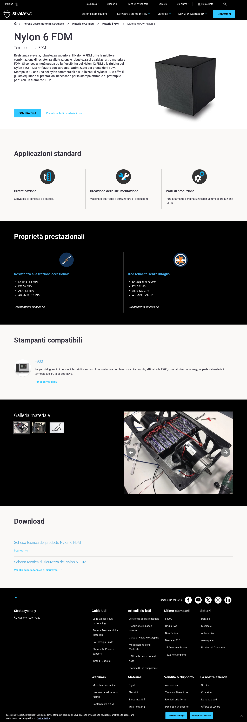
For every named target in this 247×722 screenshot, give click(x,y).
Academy (205, 685)
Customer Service (173, 690)
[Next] (226, 460)
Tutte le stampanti (173, 650)
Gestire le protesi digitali (104, 685)
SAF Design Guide (101, 640)
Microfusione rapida (102, 665)
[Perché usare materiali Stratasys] (68, 25)
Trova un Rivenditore (175, 670)
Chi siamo (182, 4)
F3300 (167, 625)
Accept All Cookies (201, 715)
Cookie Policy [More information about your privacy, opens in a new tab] (43, 718)
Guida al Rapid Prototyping (142, 635)
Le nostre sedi (207, 675)
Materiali (156, 14)
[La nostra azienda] (216, 659)
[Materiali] (144, 659)
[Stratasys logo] (19, 14)
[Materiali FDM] (123, 25)
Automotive (206, 635)
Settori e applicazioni (88, 14)
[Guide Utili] (108, 619)
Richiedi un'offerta (173, 675)
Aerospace (206, 640)
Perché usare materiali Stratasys (43, 25)
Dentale (204, 625)
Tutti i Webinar (99, 690)
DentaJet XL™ (171, 640)
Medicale (205, 630)
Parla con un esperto (175, 680)
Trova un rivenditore (137, 4)
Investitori (205, 695)
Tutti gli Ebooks (100, 650)
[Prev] (131, 460)
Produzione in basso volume (143, 630)
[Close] (241, 715)
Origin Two (170, 630)
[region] (123, 716)
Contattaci (206, 670)
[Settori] (216, 619)
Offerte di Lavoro (209, 680)
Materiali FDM (110, 25)
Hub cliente (205, 4)
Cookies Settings (176, 715)
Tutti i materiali (135, 680)
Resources (91, 4)
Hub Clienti (170, 685)
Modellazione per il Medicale (142, 640)
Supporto (112, 4)
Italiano (13, 4)
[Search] (225, 4)
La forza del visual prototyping (108, 625)
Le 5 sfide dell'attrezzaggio (142, 625)
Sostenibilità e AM (101, 675)
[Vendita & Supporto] (180, 659)
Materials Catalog (83, 25)
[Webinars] (108, 659)
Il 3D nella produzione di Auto (143, 645)
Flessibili (132, 670)
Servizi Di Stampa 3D (185, 14)
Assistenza (170, 665)
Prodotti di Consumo (211, 645)
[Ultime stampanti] (180, 619)
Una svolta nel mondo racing (107, 670)
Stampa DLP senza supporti (106, 645)
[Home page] (14, 25)
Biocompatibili (135, 675)
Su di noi (204, 665)
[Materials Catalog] (98, 25)
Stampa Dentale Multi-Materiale (103, 632)
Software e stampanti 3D (126, 14)
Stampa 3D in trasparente (141, 650)
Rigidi (131, 665)
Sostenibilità (206, 690)
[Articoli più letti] (144, 619)
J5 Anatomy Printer (174, 645)
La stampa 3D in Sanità (104, 680)
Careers (162, 4)
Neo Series (169, 635)
